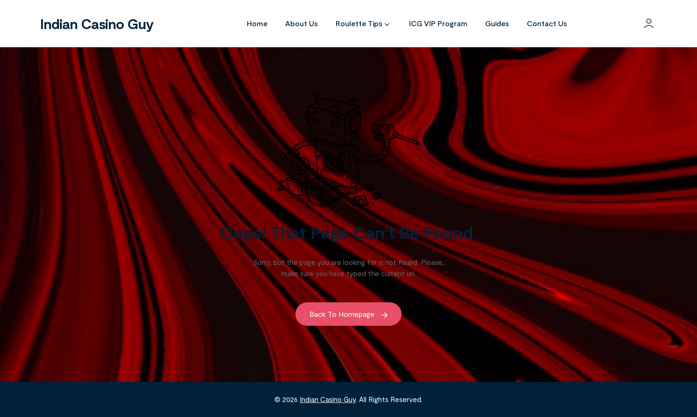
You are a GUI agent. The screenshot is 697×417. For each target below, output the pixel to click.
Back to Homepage (348, 313)
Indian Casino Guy (96, 23)
